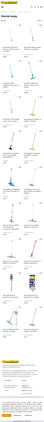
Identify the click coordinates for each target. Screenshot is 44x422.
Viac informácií (27, 412)
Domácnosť (4, 12)
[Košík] (42, 7)
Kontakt (6, 390)
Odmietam (28, 415)
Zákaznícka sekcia (9, 387)
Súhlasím (6, 415)
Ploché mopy (26, 12)
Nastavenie (17, 415)
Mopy (19, 12)
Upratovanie (13, 12)
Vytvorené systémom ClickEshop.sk (22, 421)
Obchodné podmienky (10, 385)
